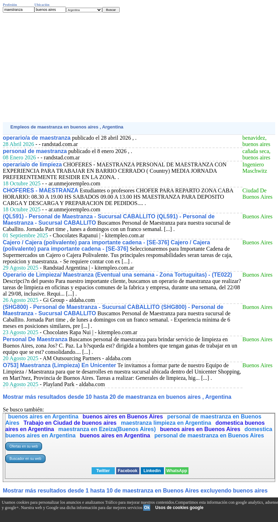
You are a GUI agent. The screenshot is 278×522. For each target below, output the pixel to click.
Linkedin (152, 470)
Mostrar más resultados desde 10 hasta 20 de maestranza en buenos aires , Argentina (117, 397)
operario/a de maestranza (37, 138)
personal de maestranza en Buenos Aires (209, 435)
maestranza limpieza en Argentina (166, 423)
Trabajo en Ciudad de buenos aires (71, 423)
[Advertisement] (139, 67)
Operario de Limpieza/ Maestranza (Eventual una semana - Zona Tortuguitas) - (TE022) (117, 275)
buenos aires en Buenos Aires (122, 416)
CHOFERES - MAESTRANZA (40, 190)
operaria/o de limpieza (32, 164)
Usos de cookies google (179, 507)
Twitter (103, 470)
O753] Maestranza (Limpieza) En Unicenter (59, 365)
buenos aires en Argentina (43, 416)
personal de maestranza (35, 151)
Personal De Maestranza (35, 339)
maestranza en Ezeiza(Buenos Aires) (107, 429)
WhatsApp (176, 470)
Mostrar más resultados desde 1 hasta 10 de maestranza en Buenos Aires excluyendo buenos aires (135, 491)
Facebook (127, 470)
